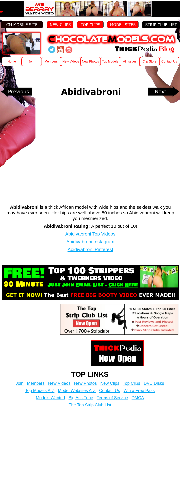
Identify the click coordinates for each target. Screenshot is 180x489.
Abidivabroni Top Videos (90, 234)
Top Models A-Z (39, 390)
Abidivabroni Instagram (90, 241)
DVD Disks (154, 383)
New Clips (109, 383)
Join (20, 383)
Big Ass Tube (81, 397)
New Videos (59, 383)
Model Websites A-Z (77, 390)
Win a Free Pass (139, 390)
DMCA (138, 397)
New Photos (85, 383)
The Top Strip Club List (90, 405)
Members (36, 383)
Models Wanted (50, 397)
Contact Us (109, 390)
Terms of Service (112, 397)
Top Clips (131, 383)
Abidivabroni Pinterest (90, 249)
